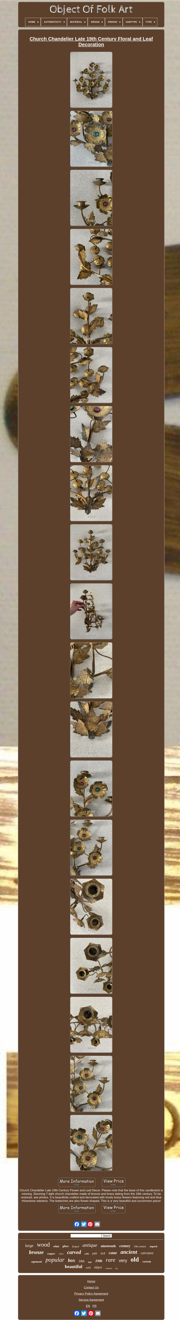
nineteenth (108, 1246)
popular (55, 1259)
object (98, 1267)
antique (89, 1245)
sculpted (108, 1268)
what (56, 1246)
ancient (129, 1252)
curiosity (146, 1261)
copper (51, 1254)
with (87, 1253)
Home (91, 1281)
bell (103, 1253)
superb (153, 1246)
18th (82, 1261)
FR (95, 1306)
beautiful (73, 1266)
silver (61, 1254)
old (135, 1259)
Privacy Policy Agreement (91, 1293)
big (116, 1268)
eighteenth (36, 1262)
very (123, 1260)
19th (98, 1261)
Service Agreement (91, 1300)
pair (94, 1253)
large (29, 1245)
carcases (147, 1253)
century (124, 1246)
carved (74, 1252)
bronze (36, 1252)
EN (88, 1306)
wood (43, 1244)
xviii (88, 1267)
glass (66, 1246)
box (71, 1260)
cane (113, 1252)
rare (110, 1260)
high (90, 1262)
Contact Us (91, 1287)
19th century (140, 1246)
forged (75, 1246)
